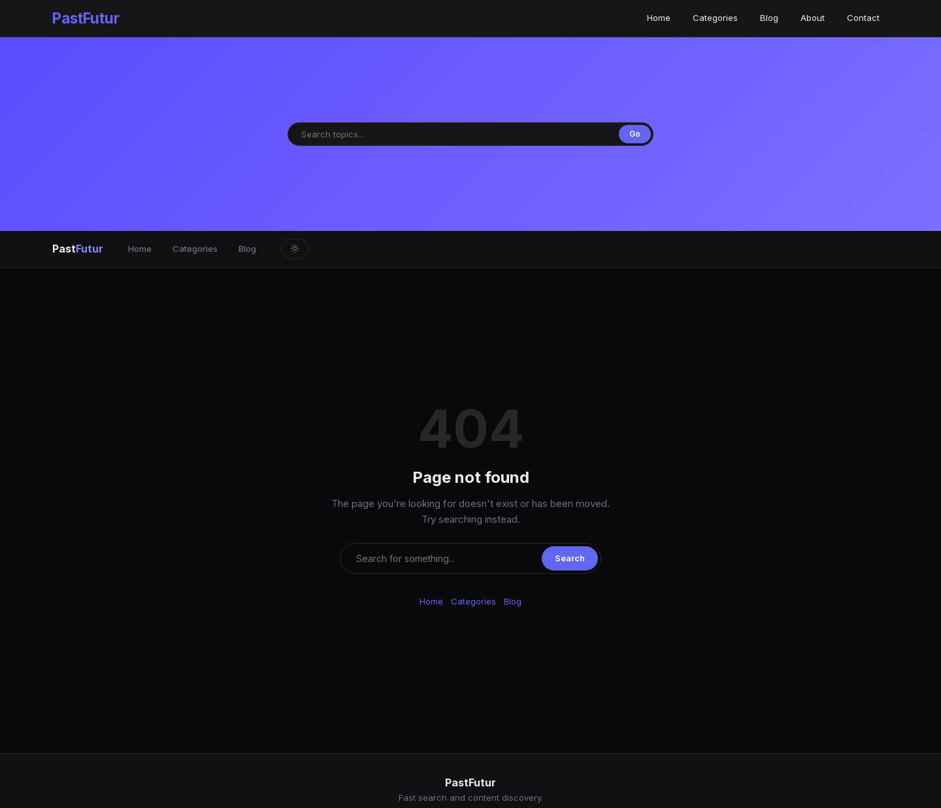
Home (658, 17)
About (813, 17)
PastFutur (86, 18)
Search (570, 558)
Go (634, 134)
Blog (769, 17)
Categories (715, 17)
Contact (863, 17)
